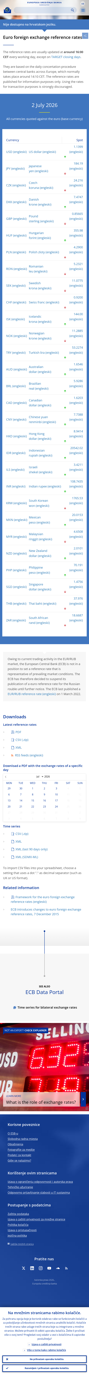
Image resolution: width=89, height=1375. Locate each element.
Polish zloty (37, 252)
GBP (9, 219)
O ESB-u (13, 1133)
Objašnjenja (15, 1144)
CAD (9, 403)
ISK (8, 319)
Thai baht (35, 603)
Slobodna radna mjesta (23, 1139)
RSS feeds (20, 755)
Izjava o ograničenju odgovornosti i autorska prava (40, 1182)
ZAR (9, 620)
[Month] (39, 776)
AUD (9, 369)
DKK (9, 202)
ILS (8, 470)
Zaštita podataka (18, 1214)
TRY (8, 352)
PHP (9, 570)
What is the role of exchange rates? (41, 1099)
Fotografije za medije (21, 1149)
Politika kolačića (18, 1225)
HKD (9, 436)
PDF (18, 732)
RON (9, 269)
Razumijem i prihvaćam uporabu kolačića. (47, 1368)
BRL (9, 386)
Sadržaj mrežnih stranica (22, 1243)
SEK (8, 285)
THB (9, 603)
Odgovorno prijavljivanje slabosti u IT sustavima (39, 1192)
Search (72, 10)
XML (18, 747)
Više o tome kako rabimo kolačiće (46, 1350)
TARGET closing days (66, 57)
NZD (9, 553)
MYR (9, 537)
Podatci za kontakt (19, 1155)
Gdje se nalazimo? (19, 1160)
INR (8, 486)
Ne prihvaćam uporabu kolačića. (47, 1359)
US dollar (35, 152)
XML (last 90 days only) (31, 849)
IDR (8, 453)
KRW (9, 503)
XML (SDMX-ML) (26, 857)
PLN (9, 252)
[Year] (49, 776)
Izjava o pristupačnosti (22, 1230)
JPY (8, 168)
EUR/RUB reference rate (25, 694)
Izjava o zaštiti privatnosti (46, 1344)
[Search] (43, 10)
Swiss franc (37, 302)
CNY (9, 419)
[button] (82, 3)
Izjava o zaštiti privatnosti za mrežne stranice (36, 1219)
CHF (9, 302)
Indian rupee (38, 486)
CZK (9, 185)
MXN (9, 520)
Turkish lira (37, 352)
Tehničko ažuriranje (20, 1187)
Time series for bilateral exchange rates (47, 1007)
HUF (9, 235)
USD (9, 152)
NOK (9, 336)
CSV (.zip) (21, 740)
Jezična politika (17, 1235)
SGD (9, 587)
